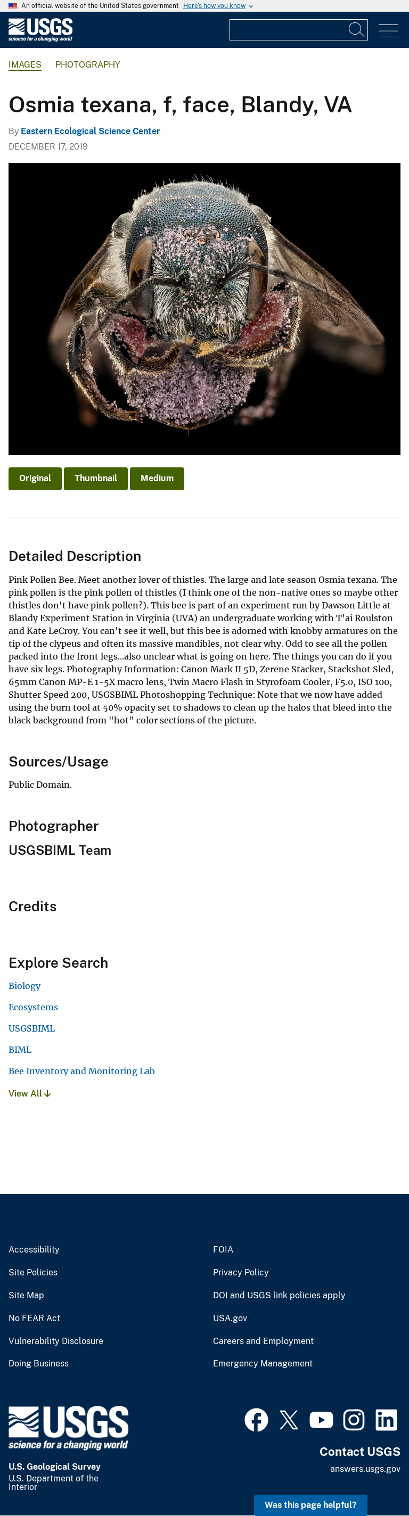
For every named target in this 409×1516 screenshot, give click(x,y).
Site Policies (33, 1273)
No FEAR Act (34, 1318)
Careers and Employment (263, 1341)
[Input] (299, 29)
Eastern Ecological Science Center (90, 131)
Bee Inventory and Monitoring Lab (82, 1071)
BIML (20, 1049)
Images (25, 65)
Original (35, 478)
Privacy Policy (241, 1273)
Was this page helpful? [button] (311, 1505)
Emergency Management (263, 1364)
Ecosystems (33, 1007)
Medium (157, 478)
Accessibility (34, 1250)
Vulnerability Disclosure (56, 1341)
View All (30, 1094)
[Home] (40, 39)
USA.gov (230, 1318)
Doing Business (39, 1364)
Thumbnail (96, 478)
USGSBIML (32, 1028)
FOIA (223, 1250)
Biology (24, 986)
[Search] (357, 29)
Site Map (26, 1295)
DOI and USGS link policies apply (279, 1295)
